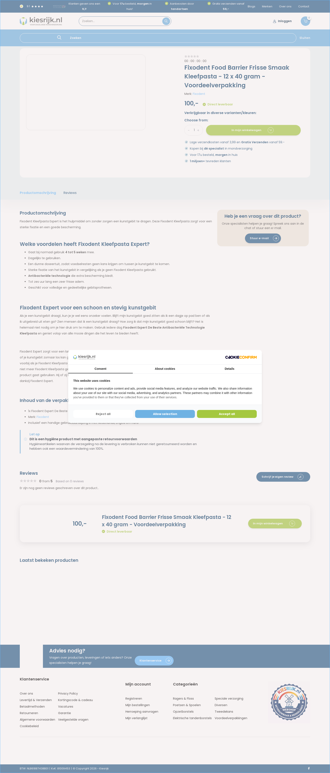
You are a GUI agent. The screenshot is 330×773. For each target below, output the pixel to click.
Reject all (103, 414)
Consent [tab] (100, 368)
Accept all (227, 414)
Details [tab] (229, 368)
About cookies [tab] (165, 368)
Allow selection (165, 414)
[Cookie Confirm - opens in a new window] (241, 357)
